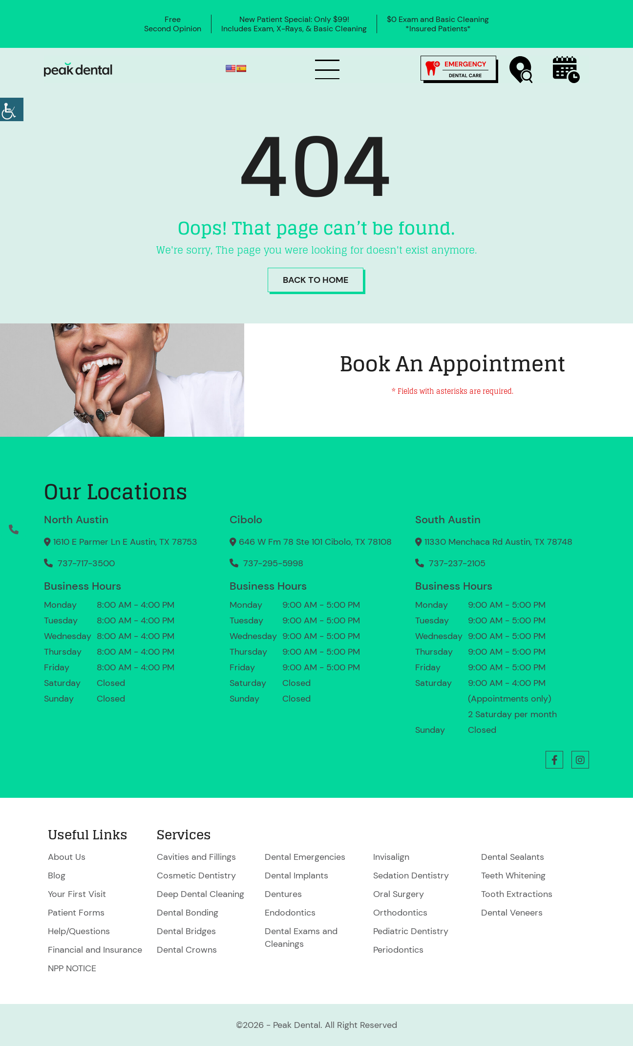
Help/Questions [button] (79, 931)
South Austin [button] (448, 519)
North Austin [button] (76, 519)
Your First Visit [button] (77, 894)
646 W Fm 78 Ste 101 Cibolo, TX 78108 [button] (311, 542)
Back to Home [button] (315, 280)
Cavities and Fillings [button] (196, 857)
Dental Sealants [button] (512, 857)
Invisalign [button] (391, 857)
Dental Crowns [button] (187, 950)
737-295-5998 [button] (266, 563)
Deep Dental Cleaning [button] (200, 894)
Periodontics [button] (398, 950)
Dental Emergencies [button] (305, 857)
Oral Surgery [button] (398, 894)
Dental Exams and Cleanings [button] (301, 937)
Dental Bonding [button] (187, 912)
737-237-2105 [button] (450, 563)
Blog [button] (56, 875)
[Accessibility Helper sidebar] (11, 109)
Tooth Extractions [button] (516, 894)
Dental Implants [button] (296, 875)
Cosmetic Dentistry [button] (196, 875)
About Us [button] (66, 857)
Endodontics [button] (290, 912)
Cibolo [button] (246, 519)
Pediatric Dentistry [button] (410, 931)
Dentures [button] (283, 894)
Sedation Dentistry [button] (411, 875)
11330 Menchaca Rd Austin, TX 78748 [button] (493, 542)
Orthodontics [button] (400, 912)
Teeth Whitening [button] (513, 875)
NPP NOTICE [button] (72, 968)
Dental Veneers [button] (512, 912)
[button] (78, 70)
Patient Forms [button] (76, 912)
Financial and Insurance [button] (95, 950)
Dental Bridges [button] (186, 931)
